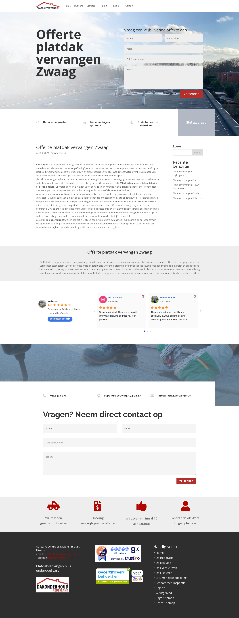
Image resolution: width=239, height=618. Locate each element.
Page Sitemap (165, 598)
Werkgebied (164, 593)
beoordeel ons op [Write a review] (60, 319)
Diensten (91, 5)
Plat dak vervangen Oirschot (187, 193)
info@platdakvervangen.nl (174, 395)
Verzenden (191, 94)
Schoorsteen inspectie (170, 583)
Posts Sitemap (165, 603)
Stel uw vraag (196, 122)
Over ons (78, 5)
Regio (116, 5)
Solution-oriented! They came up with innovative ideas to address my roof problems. (118, 316)
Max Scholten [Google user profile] (115, 297)
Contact (129, 5)
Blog (104, 5)
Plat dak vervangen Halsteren (187, 198)
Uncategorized (58, 152)
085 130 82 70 (58, 395)
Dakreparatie (164, 558)
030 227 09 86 (56, 557)
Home (68, 5)
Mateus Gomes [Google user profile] (168, 297)
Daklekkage (163, 563)
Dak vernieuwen (166, 568)
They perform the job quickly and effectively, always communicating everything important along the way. (169, 316)
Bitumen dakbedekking (171, 578)
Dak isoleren (164, 573)
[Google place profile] (53, 301)
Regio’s (160, 588)
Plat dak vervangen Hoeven (186, 180)
